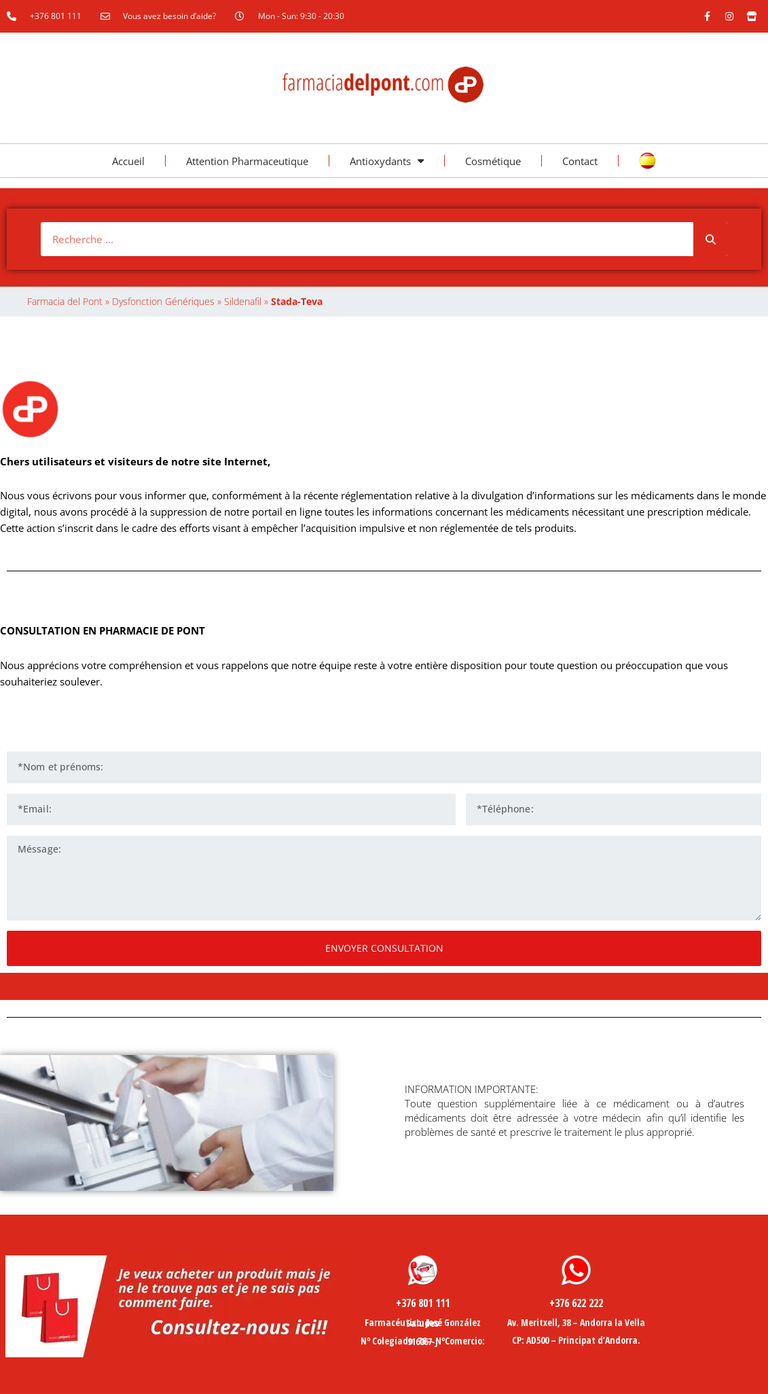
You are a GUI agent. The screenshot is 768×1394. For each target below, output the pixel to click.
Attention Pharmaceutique (247, 161)
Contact (580, 161)
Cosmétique (493, 161)
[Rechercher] (710, 239)
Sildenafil (242, 301)
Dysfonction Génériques (163, 301)
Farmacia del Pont (65, 301)
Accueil (128, 161)
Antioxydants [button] (387, 161)
